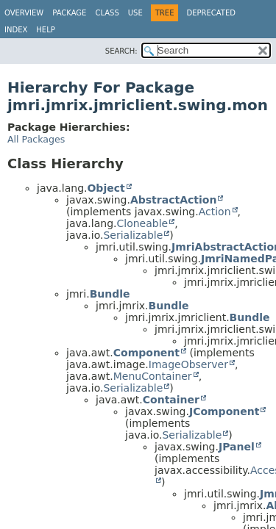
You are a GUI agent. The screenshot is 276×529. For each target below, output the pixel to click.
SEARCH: (121, 51)
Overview (23, 13)
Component (146, 353)
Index (15, 30)
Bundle (110, 294)
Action (215, 211)
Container (171, 400)
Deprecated (211, 13)
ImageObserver (188, 364)
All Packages (36, 139)
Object (105, 188)
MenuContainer (152, 376)
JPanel (237, 447)
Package (69, 13)
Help (45, 30)
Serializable (133, 235)
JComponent (224, 411)
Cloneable (142, 223)
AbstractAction (173, 200)
